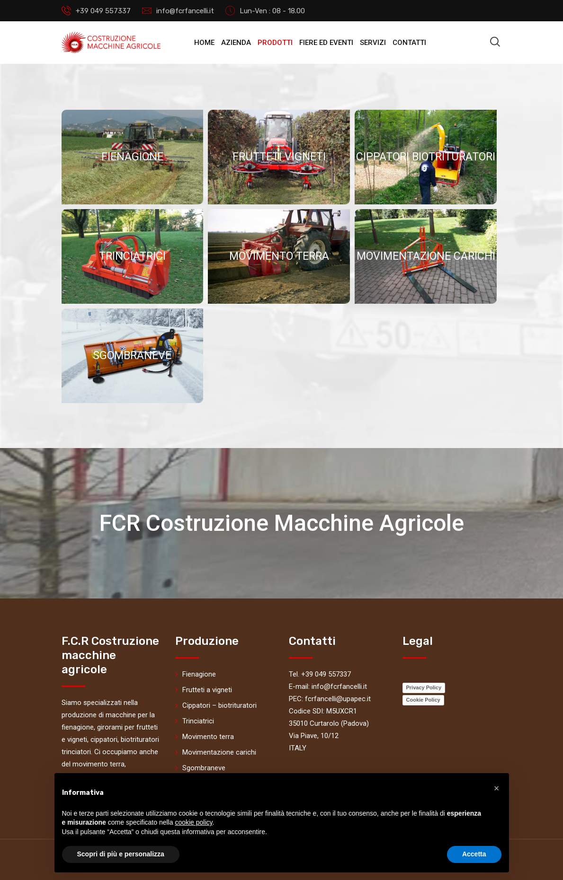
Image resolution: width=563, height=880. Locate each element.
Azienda (236, 42)
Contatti (409, 42)
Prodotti (275, 42)
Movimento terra (208, 736)
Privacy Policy (424, 687)
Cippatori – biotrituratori (219, 705)
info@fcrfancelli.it (185, 11)
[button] (496, 788)
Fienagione (199, 674)
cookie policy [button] (193, 822)
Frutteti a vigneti (207, 690)
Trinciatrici (198, 721)
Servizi (373, 42)
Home (204, 42)
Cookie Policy (423, 700)
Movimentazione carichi (219, 752)
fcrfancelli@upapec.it (338, 699)
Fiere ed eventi (326, 42)
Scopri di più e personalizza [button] (120, 854)
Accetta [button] (474, 854)
